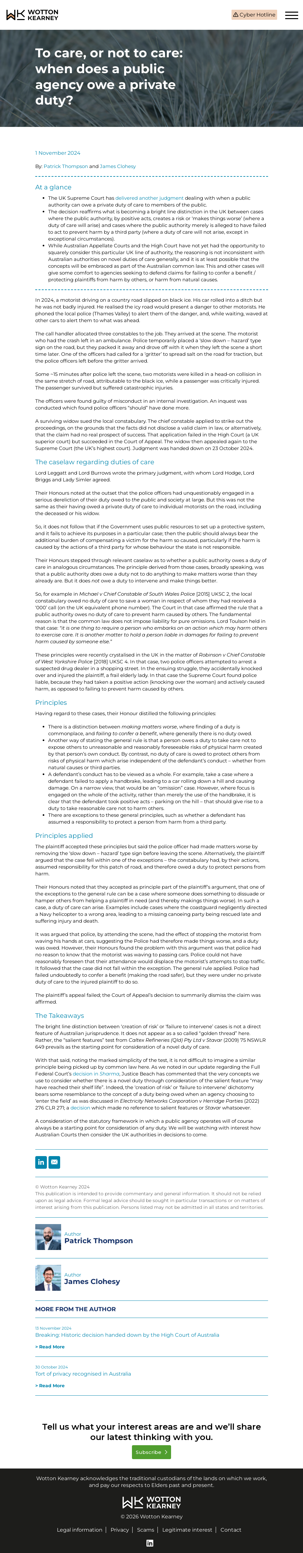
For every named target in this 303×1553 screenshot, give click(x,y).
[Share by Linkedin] (41, 1162)
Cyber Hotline (257, 15)
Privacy (120, 1530)
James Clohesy (118, 166)
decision (80, 1108)
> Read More (50, 1347)
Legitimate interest (187, 1530)
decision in (96, 1074)
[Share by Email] (54, 1162)
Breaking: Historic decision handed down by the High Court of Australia (127, 1335)
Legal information (80, 1530)
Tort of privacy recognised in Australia (83, 1374)
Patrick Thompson (66, 166)
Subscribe (149, 1452)
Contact (231, 1530)
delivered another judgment (149, 198)
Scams (145, 1530)
